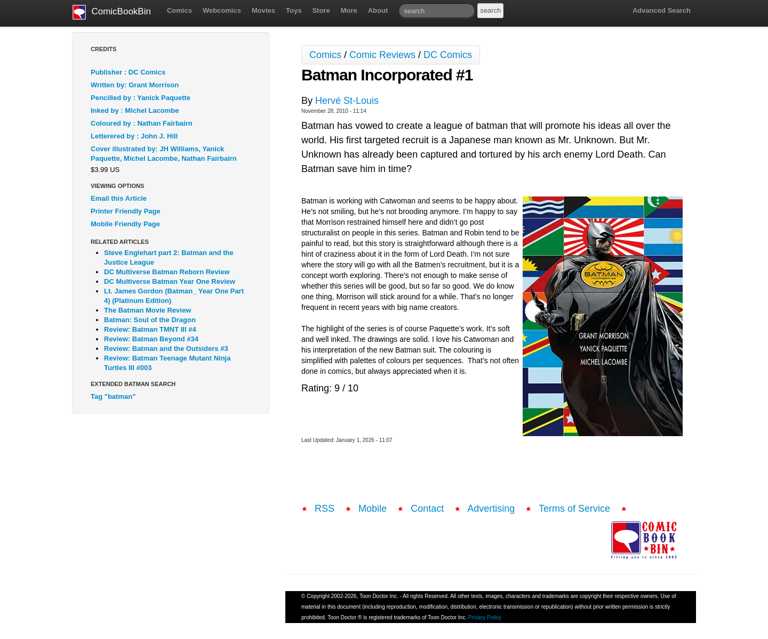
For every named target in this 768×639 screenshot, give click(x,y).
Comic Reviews (382, 55)
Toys (293, 10)
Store (321, 10)
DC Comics (447, 55)
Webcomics (222, 10)
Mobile (372, 508)
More (349, 10)
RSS (324, 508)
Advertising (491, 508)
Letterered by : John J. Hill (134, 136)
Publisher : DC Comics (128, 72)
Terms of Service (574, 508)
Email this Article (119, 198)
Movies (263, 10)
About (378, 10)
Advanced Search (662, 10)
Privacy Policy (484, 617)
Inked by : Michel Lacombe (135, 110)
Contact (427, 508)
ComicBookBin (112, 12)
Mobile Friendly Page (125, 224)
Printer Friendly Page (126, 211)
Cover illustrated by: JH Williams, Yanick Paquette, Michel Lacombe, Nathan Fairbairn (164, 153)
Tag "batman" (113, 396)
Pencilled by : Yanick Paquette (140, 98)
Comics (179, 10)
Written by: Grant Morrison (135, 85)
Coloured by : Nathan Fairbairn (142, 123)
